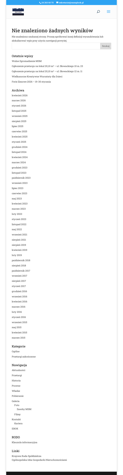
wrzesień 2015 (19, 322)
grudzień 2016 (19, 291)
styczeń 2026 (19, 105)
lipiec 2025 (17, 126)
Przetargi (17, 375)
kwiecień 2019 (19, 249)
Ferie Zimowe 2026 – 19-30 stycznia (31, 81)
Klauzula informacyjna (24, 442)
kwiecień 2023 (20, 203)
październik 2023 (21, 177)
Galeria (15, 401)
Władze (16, 390)
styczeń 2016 (19, 317)
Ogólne (15, 351)
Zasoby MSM (24, 409)
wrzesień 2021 (19, 234)
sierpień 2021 (19, 239)
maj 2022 (17, 229)
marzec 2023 (19, 208)
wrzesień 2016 (19, 296)
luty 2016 (17, 311)
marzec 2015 (18, 337)
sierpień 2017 (19, 280)
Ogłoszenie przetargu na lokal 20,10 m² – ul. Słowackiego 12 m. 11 (47, 71)
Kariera (18, 423)
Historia (16, 380)
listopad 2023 (19, 172)
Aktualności (18, 370)
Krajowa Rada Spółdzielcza (26, 456)
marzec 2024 (19, 162)
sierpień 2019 (19, 244)
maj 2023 (17, 198)
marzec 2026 (19, 100)
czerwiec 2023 (19, 193)
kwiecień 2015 (19, 332)
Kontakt (16, 419)
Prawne (16, 385)
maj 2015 (16, 327)
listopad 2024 (19, 152)
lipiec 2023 (17, 188)
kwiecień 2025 (19, 136)
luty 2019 (17, 255)
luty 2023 (17, 213)
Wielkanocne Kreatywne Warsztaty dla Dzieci (37, 76)
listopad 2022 (19, 224)
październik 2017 (21, 270)
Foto (16, 405)
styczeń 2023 (19, 219)
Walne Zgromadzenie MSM (27, 61)
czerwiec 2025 (19, 131)
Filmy (17, 414)
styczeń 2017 (19, 286)
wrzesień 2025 (19, 116)
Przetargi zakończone (24, 356)
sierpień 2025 (19, 121)
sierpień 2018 (19, 265)
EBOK (15, 428)
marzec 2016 (18, 306)
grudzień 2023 (19, 167)
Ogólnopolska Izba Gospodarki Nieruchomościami (39, 459)
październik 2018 (21, 260)
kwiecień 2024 (20, 157)
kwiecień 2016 (19, 301)
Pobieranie (18, 395)
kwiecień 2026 (20, 95)
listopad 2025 (19, 110)
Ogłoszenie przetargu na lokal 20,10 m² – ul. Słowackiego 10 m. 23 (47, 66)
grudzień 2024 (19, 147)
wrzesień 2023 (20, 183)
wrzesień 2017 (19, 275)
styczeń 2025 (19, 141)
